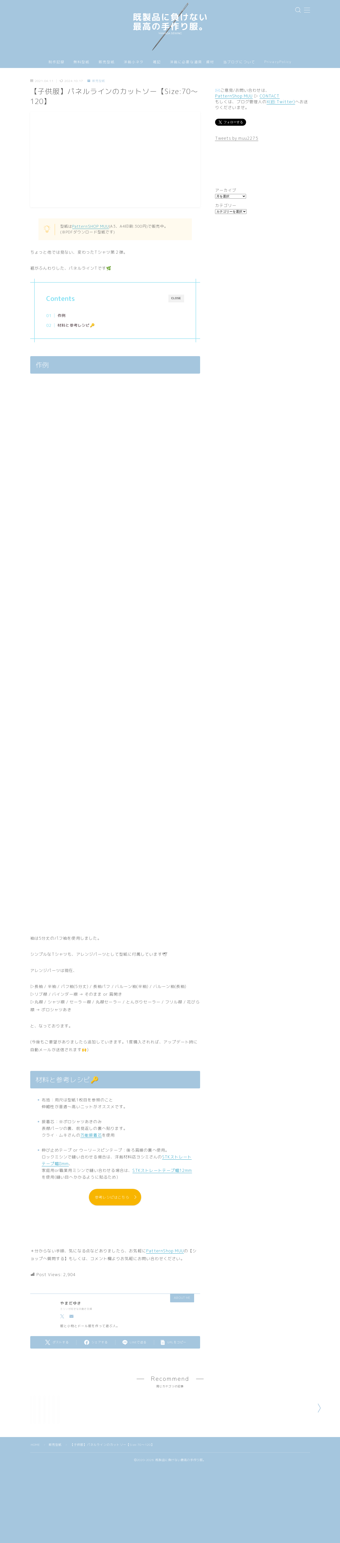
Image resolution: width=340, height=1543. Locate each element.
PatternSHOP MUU (90, 226)
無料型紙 (81, 62)
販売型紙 (107, 62)
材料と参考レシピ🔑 (76, 325)
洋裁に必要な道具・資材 (192, 62)
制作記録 (56, 62)
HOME (35, 1493)
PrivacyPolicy (278, 61)
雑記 (157, 62)
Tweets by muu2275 (236, 138)
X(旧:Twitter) (281, 101)
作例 (61, 315)
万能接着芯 (91, 1135)
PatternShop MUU (165, 1251)
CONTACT (270, 96)
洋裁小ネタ (134, 62)
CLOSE (176, 298)
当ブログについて (239, 62)
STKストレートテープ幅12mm (162, 1170)
